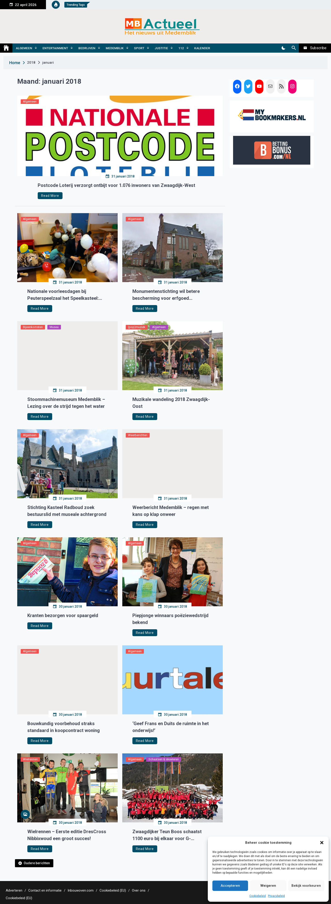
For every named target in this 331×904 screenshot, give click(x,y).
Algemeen (24, 48)
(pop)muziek (136, 327)
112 (181, 48)
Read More (50, 195)
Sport (139, 48)
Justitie (161, 48)
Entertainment (55, 48)
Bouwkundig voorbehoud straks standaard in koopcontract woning (63, 727)
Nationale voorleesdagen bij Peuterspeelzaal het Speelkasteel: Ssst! (63, 295)
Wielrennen (30, 759)
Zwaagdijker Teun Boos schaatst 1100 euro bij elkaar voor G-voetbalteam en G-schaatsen (167, 835)
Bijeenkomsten (33, 327)
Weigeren (268, 886)
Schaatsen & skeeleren (163, 759)
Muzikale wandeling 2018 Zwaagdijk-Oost (171, 403)
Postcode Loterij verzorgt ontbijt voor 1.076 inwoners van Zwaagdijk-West (116, 185)
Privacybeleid (276, 896)
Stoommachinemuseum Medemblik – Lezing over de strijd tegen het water (66, 403)
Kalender (202, 48)
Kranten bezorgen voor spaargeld (62, 615)
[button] (322, 842)
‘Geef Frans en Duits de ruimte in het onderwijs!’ (170, 727)
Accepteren (230, 886)
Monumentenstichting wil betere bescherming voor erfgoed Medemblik (166, 295)
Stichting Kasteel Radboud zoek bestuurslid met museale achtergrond (66, 511)
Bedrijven (86, 48)
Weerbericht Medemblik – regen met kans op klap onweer (170, 511)
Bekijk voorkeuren (306, 886)
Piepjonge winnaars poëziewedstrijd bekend (170, 619)
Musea (54, 327)
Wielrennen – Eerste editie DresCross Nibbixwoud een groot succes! (66, 835)
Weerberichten (137, 435)
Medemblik (115, 48)
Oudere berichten (37, 863)
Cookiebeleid (257, 896)
